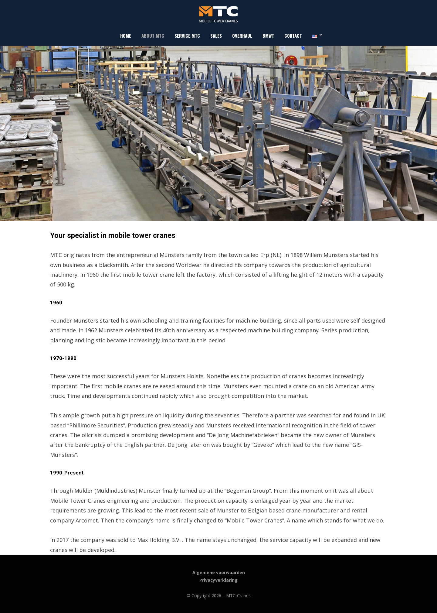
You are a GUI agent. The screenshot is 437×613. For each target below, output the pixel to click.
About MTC (152, 35)
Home (125, 35)
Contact (293, 35)
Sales (216, 35)
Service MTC (187, 35)
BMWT (268, 35)
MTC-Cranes (238, 595)
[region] (218, 133)
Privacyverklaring (218, 580)
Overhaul (242, 35)
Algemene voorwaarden (218, 572)
